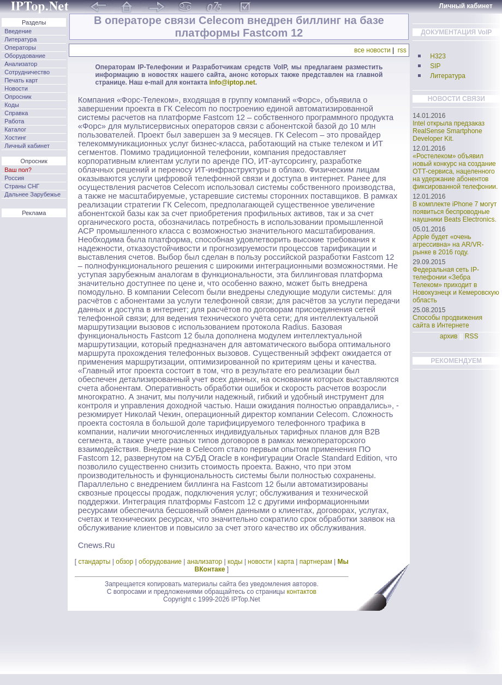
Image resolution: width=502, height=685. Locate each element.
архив (448, 336)
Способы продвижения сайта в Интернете (447, 321)
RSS (472, 336)
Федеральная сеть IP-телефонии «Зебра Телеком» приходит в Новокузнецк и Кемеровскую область (456, 285)
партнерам (316, 561)
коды (235, 561)
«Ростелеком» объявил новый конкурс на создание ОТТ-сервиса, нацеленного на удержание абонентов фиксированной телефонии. (455, 171)
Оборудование (24, 55)
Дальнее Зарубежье (32, 194)
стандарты (95, 561)
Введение (18, 31)
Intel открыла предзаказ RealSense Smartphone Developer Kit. (449, 131)
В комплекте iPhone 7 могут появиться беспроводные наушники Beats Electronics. (455, 211)
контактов (301, 591)
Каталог (15, 129)
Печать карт (21, 80)
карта (285, 561)
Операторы (20, 47)
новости (260, 561)
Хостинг (15, 137)
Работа (14, 121)
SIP (435, 66)
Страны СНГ (21, 186)
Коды (11, 105)
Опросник (17, 96)
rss (402, 50)
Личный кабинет (27, 145)
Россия (14, 178)
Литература (20, 39)
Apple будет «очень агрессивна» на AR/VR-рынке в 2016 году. (448, 244)
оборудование (160, 561)
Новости (16, 88)
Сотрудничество (27, 72)
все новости (372, 50)
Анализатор (20, 64)
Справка (16, 113)
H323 (438, 56)
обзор (124, 561)
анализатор (204, 561)
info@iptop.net (232, 82)
